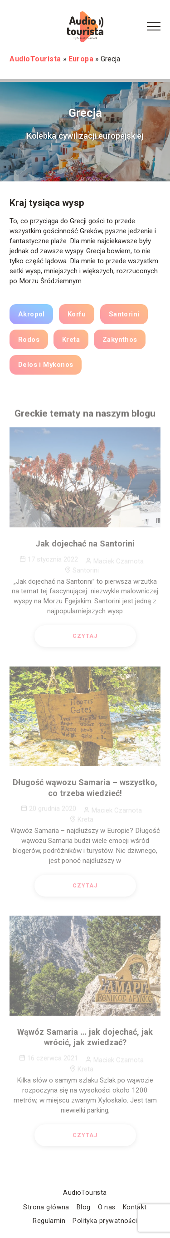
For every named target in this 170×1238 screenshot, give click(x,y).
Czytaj (85, 639)
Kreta (71, 341)
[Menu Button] (153, 27)
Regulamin (49, 1220)
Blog (84, 1207)
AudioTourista (85, 1192)
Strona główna (46, 1207)
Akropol (31, 316)
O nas (107, 1207)
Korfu (77, 316)
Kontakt (135, 1207)
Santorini (124, 316)
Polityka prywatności (105, 1220)
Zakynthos (119, 341)
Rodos (28, 341)
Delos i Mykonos (45, 367)
